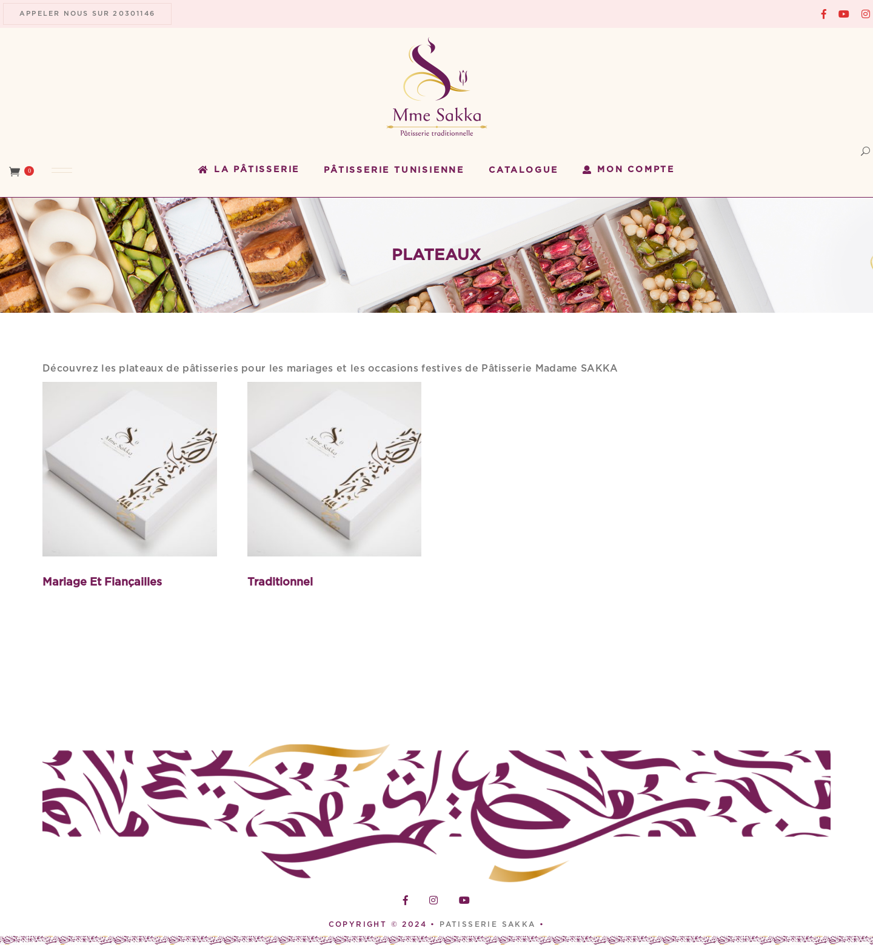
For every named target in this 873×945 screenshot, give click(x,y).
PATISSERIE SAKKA (490, 924)
